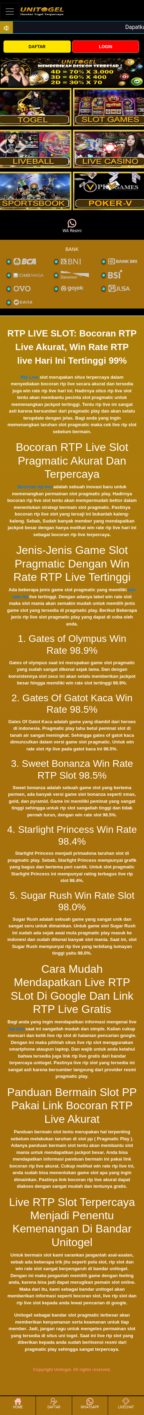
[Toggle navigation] (10, 11)
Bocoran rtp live (34, 486)
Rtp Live (29, 377)
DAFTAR (37, 46)
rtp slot (16, 1028)
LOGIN (105, 46)
